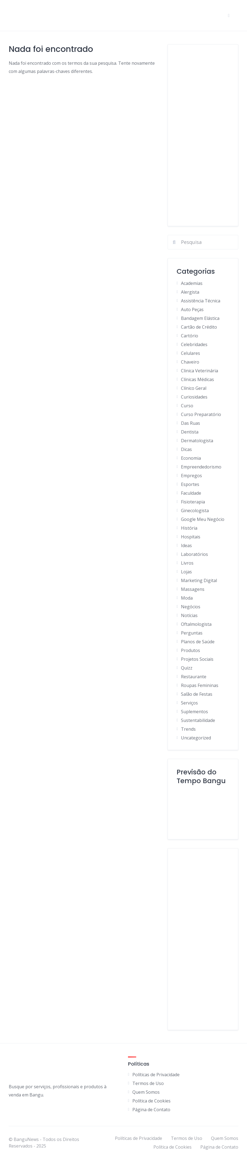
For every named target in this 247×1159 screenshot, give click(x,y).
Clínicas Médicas (197, 379)
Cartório (189, 336)
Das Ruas (190, 423)
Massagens (192, 589)
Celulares (190, 353)
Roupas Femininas (199, 685)
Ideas (186, 545)
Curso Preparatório (201, 414)
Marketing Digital (199, 580)
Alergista (190, 292)
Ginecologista (195, 511)
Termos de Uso (148, 1083)
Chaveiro (190, 362)
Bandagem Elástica (200, 318)
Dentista (189, 432)
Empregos (191, 476)
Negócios (190, 607)
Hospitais (190, 537)
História (189, 528)
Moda (187, 598)
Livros (187, 563)
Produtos (190, 650)
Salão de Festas (196, 694)
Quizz (186, 668)
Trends (188, 729)
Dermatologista (197, 441)
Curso (187, 406)
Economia (191, 458)
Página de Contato (151, 1110)
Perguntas (192, 633)
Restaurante (193, 677)
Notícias (189, 615)
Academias (192, 283)
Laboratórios (194, 554)
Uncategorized (196, 738)
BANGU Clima (203, 809)
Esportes (190, 484)
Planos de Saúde (198, 642)
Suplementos (194, 712)
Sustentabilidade (198, 720)
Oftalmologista (196, 624)
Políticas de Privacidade (156, 1075)
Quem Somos (146, 1092)
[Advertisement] (203, 135)
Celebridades (194, 344)
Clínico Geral (193, 388)
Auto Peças (192, 309)
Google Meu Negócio (202, 519)
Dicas (186, 449)
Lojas (186, 572)
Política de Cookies (151, 1101)
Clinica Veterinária (199, 371)
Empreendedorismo (201, 467)
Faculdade (191, 493)
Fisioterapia (193, 502)
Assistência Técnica (200, 301)
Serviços (189, 703)
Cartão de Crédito (199, 327)
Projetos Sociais (197, 659)
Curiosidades (194, 397)
